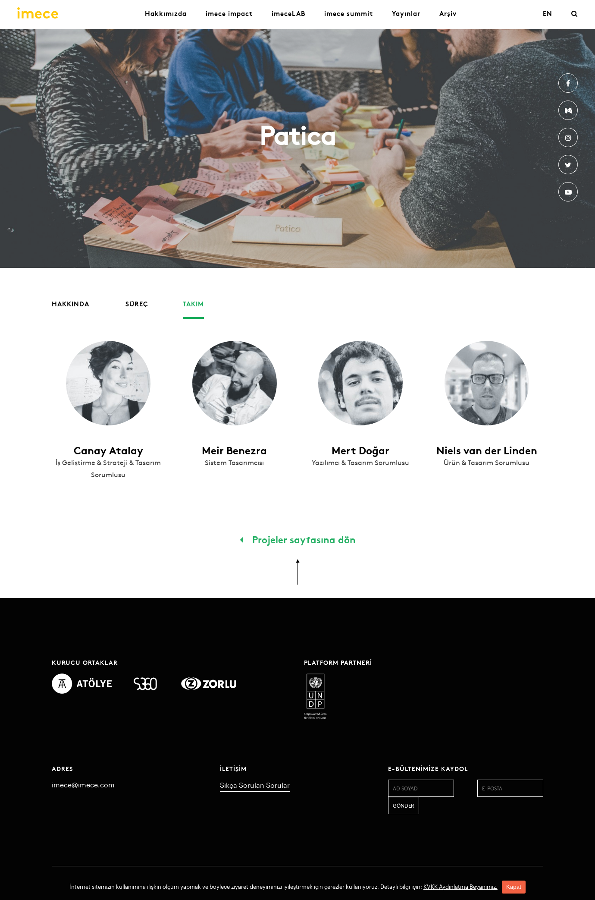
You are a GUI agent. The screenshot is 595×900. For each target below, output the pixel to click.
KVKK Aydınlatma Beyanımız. (460, 886)
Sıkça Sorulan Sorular (255, 785)
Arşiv (448, 13)
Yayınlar (406, 13)
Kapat (513, 887)
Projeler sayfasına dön (298, 539)
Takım (193, 303)
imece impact (229, 13)
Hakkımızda (166, 13)
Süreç (136, 303)
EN (547, 13)
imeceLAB (288, 13)
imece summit (348, 13)
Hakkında (70, 303)
